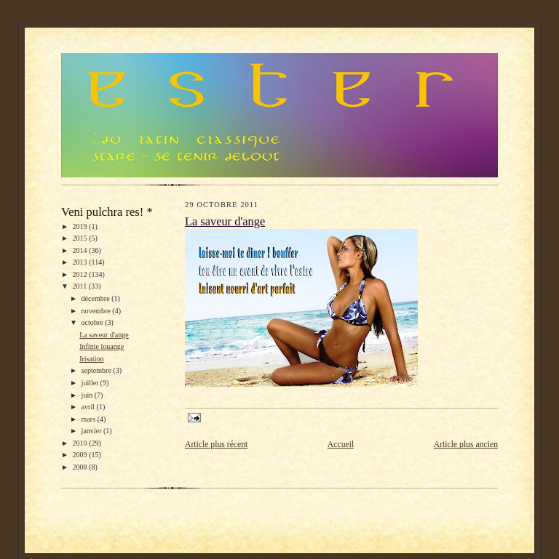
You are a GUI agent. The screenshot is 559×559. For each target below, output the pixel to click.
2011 (81, 286)
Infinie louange (101, 346)
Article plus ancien (466, 444)
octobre (94, 322)
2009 (81, 455)
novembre (97, 311)
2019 (81, 226)
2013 (81, 262)
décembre (97, 298)
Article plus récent (216, 444)
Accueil (341, 444)
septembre (98, 370)
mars (90, 419)
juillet (91, 383)
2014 (81, 250)
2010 (81, 443)
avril (89, 407)
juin (88, 395)
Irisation (91, 359)
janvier (92, 431)
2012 (81, 274)
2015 (81, 238)
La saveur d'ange (104, 335)
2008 (81, 467)
